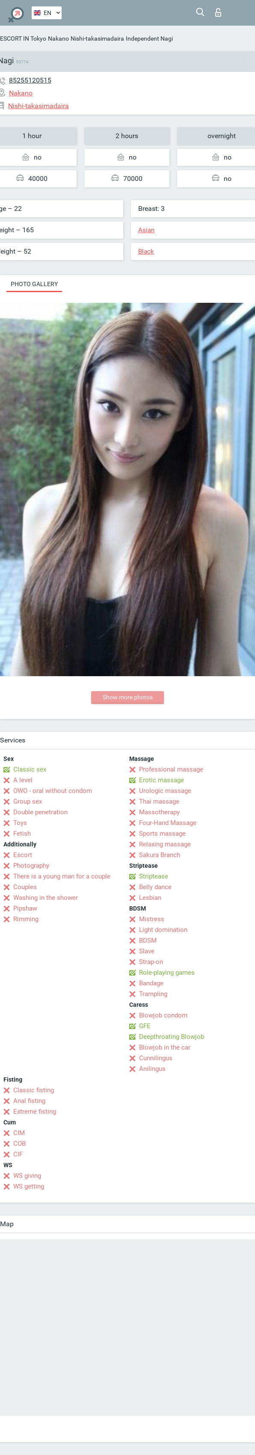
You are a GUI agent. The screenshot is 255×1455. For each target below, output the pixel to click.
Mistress (151, 919)
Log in (218, 12)
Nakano (58, 38)
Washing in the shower (45, 898)
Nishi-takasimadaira (97, 38)
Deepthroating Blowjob (171, 1037)
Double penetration (40, 812)
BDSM (148, 940)
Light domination (163, 930)
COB (19, 1143)
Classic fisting (33, 1090)
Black (146, 251)
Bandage (151, 983)
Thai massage (159, 801)
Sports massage (162, 833)
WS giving (27, 1176)
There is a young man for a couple (61, 876)
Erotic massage (161, 780)
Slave (146, 951)
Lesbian (150, 898)
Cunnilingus (155, 1058)
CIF (18, 1154)
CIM (19, 1133)
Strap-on (151, 962)
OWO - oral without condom (52, 791)
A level (23, 780)
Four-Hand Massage (167, 823)
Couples (25, 887)
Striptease (153, 876)
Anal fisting (29, 1101)
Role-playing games (167, 972)
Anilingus (152, 1069)
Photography (31, 865)
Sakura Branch (159, 855)
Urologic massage (165, 791)
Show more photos (128, 697)
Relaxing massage (165, 844)
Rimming (26, 919)
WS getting (28, 1186)
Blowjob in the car (164, 1047)
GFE (145, 1026)
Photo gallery (34, 284)
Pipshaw (25, 908)
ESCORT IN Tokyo (23, 38)
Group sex (27, 801)
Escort (22, 855)
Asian (146, 230)
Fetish (22, 833)
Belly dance (155, 887)
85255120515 (30, 80)
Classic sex (29, 769)
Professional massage (171, 769)
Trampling (153, 994)
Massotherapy (159, 812)
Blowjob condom (163, 1015)
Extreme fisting (34, 1111)
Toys (20, 823)
